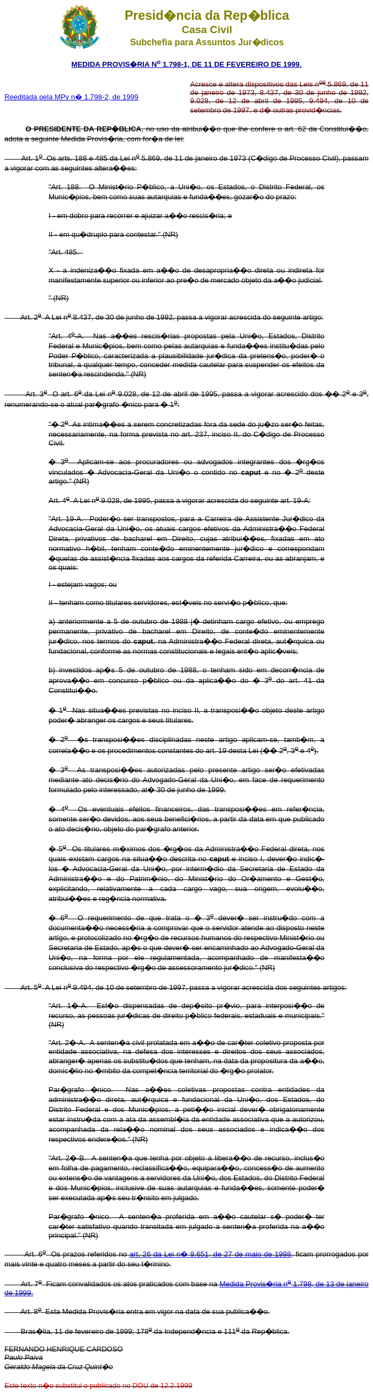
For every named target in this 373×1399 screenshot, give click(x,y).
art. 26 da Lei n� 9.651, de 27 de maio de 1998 (210, 1254)
